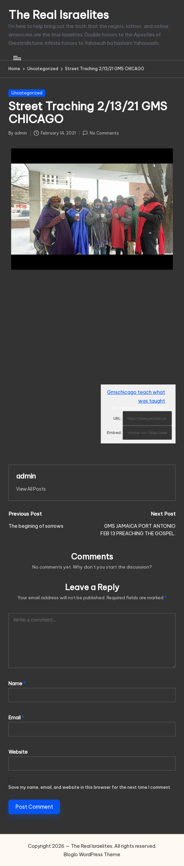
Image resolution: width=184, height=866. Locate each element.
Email (16, 718)
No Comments (101, 133)
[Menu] (16, 58)
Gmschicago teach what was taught (136, 396)
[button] (31, 489)
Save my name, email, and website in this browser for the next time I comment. (89, 787)
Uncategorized (26, 92)
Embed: (114, 432)
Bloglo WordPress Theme (92, 854)
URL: (117, 418)
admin (26, 476)
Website (18, 752)
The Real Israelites (58, 14)
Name (17, 684)
